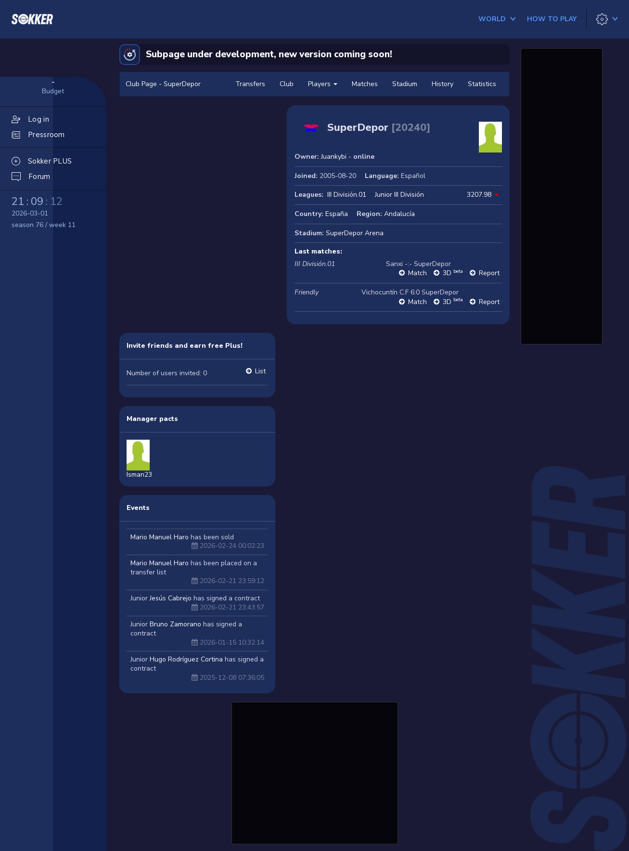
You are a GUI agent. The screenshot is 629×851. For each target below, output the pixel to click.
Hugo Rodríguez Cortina (186, 659)
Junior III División (399, 194)
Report (489, 273)
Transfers (250, 84)
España (336, 213)
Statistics (482, 84)
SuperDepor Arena (355, 233)
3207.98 (479, 194)
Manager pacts (152, 418)
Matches (365, 84)
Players (322, 84)
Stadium (404, 84)
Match (417, 273)
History (442, 84)
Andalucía (399, 213)
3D (453, 273)
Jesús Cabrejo (171, 598)
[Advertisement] (315, 771)
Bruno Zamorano (175, 624)
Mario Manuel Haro (159, 537)
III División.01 (346, 194)
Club (287, 84)
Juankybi (334, 156)
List (260, 371)
